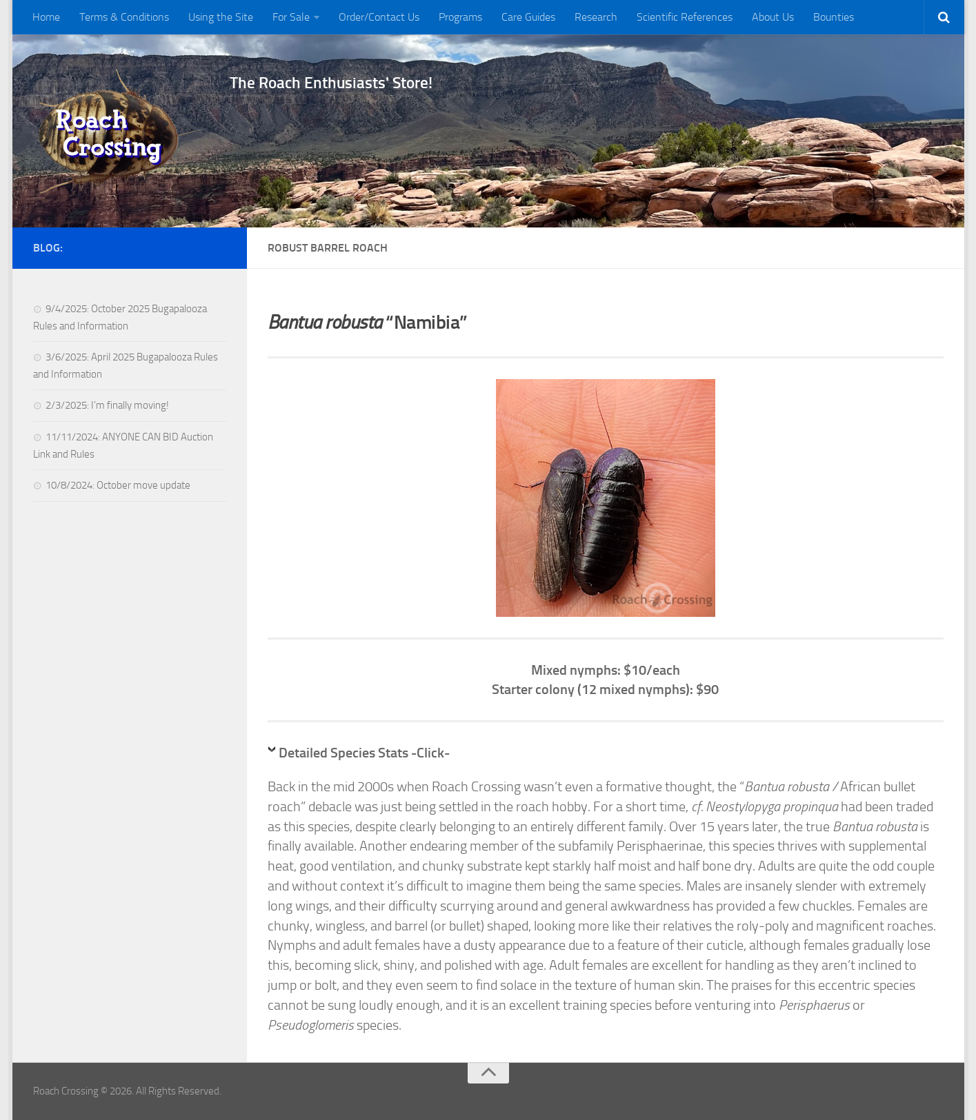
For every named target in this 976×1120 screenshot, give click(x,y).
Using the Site (220, 16)
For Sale (291, 16)
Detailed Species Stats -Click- (364, 752)
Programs (460, 16)
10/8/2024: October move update (118, 485)
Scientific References (685, 16)
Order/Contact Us (379, 16)
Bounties (833, 16)
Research (596, 16)
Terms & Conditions (124, 16)
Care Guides (528, 16)
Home (46, 16)
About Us (773, 16)
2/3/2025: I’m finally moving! (107, 405)
